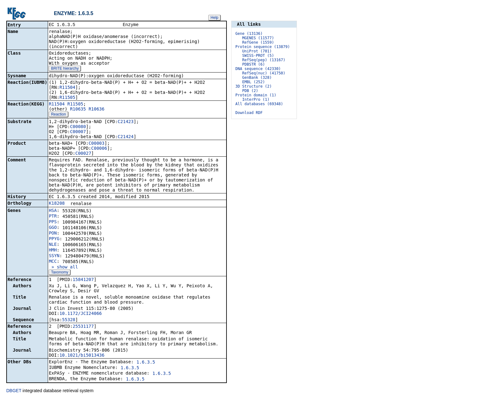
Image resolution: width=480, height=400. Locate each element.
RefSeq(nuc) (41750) (263, 73)
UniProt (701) (257, 51)
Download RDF (249, 113)
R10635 (78, 109)
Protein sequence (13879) (262, 47)
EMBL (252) (253, 82)
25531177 (83, 326)
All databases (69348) (259, 104)
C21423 (126, 122)
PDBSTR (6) (253, 64)
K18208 (57, 203)
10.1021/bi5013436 (81, 355)
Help (214, 17)
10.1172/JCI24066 (80, 313)
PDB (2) (250, 91)
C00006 (99, 148)
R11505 (67, 97)
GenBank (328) (257, 77)
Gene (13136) (249, 33)
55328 (68, 320)
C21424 (126, 137)
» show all (63, 267)
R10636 (97, 109)
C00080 (78, 127)
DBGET (13, 391)
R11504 (67, 87)
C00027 (83, 153)
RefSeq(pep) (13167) (263, 60)
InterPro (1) (256, 99)
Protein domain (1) (255, 95)
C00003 (97, 143)
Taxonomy (59, 273)
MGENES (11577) (258, 38)
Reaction (58, 115)
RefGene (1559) (258, 42)
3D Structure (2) (253, 86)
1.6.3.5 (146, 362)
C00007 (78, 132)
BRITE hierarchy (65, 69)
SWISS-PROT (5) (258, 55)
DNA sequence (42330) (258, 69)
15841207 (83, 280)
